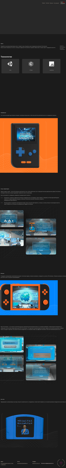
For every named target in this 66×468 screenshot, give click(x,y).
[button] (56, 3)
